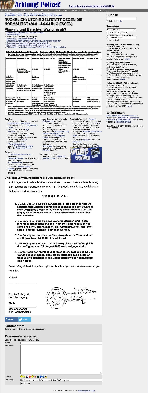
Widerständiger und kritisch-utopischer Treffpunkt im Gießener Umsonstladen (36, 47)
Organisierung (32, 10)
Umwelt (43, 10)
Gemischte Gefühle (15, 158)
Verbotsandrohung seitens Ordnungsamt (56, 133)
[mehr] (127, 59)
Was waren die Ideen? (15, 35)
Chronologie (47, 146)
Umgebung (77, 142)
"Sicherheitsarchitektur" (17, 144)
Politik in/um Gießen (32, 14)
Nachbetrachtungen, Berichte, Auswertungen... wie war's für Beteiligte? (34, 41)
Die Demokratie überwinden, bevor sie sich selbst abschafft (123, 119)
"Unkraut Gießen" (24, 167)
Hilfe (120, 21)
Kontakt (80, 391)
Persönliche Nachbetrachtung (19, 154)
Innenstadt (86, 140)
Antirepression (19, 10)
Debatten (65, 10)
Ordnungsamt (48, 121)
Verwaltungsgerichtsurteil (23, 146)
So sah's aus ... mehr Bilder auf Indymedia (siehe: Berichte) (29, 45)
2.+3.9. (24, 140)
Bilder (75, 136)
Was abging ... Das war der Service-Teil (21, 39)
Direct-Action (6, 10)
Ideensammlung (49, 158)
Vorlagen (92, 119)
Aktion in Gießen (30, 15)
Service (106, 10)
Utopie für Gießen (48, 14)
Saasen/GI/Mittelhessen (80, 10)
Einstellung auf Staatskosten (19, 123)
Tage (27, 129)
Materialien (96, 10)
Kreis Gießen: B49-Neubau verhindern (122, 116)
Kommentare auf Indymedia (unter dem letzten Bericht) (27, 43)
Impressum (86, 391)
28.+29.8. (11, 132)
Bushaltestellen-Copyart (92, 132)
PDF (98, 146)
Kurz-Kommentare (15, 163)
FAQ (93, 391)
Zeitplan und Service (24, 148)
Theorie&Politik (54, 10)
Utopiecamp (61, 156)
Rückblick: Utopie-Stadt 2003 (50, 15)
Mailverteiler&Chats (123, 122)
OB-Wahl (46, 150)
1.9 (27, 136)
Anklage (11, 169)
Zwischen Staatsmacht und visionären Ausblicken (25, 33)
